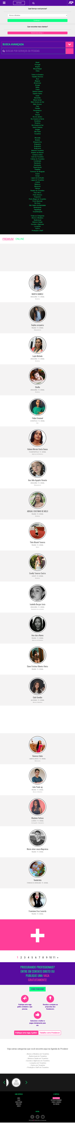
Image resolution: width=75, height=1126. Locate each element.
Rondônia (37, 121)
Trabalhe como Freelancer (49, 1033)
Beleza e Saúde (37, 222)
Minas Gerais (37, 100)
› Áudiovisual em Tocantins (37, 1056)
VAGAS (18, 1100)
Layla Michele (37, 356)
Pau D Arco (37, 193)
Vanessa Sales (37, 755)
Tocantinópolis (37, 212)
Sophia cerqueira (37, 325)
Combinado (37, 161)
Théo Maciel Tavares (37, 542)
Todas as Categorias (37, 216)
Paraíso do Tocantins (37, 190)
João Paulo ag (37, 787)
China (37, 71)
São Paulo (37, 131)
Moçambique (37, 69)
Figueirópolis (37, 167)
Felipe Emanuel (37, 418)
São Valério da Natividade (37, 205)
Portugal (37, 64)
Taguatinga (37, 209)
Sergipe (37, 129)
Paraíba (37, 108)
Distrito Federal (37, 91)
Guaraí (37, 174)
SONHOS (19, 1106)
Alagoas (37, 81)
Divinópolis (37, 165)
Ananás (37, 140)
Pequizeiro (37, 197)
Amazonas (37, 83)
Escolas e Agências (37, 224)
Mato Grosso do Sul (37, 102)
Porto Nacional (37, 201)
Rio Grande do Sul (37, 125)
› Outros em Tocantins (37, 1065)
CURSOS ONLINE (18, 1102)
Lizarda (37, 182)
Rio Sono (37, 203)
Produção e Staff (37, 230)
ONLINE (20, 239)
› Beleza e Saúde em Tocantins (37, 1058)
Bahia (37, 87)
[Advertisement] (37, 257)
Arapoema (37, 148)
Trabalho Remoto (37, 77)
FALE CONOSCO (56, 1104)
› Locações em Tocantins (37, 1063)
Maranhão (37, 98)
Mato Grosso (37, 104)
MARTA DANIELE (37, 294)
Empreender (43, 1120)
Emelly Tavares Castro (37, 573)
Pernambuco (37, 110)
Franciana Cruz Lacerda (37, 911)
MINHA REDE (18, 1104)
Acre (37, 79)
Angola (37, 67)
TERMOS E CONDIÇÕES (56, 1102)
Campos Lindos (37, 155)
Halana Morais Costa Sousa (37, 449)
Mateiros (37, 184)
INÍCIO (18, 1098)
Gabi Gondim (37, 697)
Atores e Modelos (37, 218)
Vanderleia (37, 880)
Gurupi (37, 176)
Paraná (37, 115)
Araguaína (37, 144)
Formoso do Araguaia (37, 171)
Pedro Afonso (37, 195)
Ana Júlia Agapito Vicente (37, 480)
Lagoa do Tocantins (37, 180)
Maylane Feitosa (37, 818)
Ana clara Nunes (37, 635)
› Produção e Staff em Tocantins (37, 1067)
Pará (37, 106)
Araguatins (37, 146)
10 (50, 957)
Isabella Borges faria (37, 604)
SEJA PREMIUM (56, 1098)
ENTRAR (19, 3)
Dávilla (37, 387)
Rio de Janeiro (37, 117)
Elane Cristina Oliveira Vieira (37, 666)
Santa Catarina (37, 127)
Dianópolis (37, 163)
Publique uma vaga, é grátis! (26, 1033)
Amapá (37, 85)
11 (54, 957)
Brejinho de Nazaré (37, 152)
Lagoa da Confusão (37, 178)
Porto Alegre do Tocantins (37, 199)
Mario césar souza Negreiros (37, 849)
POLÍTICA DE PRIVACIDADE (56, 1100)
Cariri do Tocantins (37, 157)
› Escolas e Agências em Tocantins (37, 1061)
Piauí (37, 112)
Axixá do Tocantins (37, 150)
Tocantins (37, 134)
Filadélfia (37, 169)
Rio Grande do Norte (37, 119)
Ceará (37, 89)
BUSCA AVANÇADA (13, 44)
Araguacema (37, 142)
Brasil (37, 62)
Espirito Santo (37, 93)
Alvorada (37, 138)
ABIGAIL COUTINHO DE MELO (37, 511)
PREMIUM (8, 239)
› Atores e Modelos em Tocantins (37, 1054)
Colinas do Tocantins (37, 159)
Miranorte (37, 186)
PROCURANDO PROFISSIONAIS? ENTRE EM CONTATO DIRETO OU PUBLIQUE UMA (37, 973)
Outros (37, 228)
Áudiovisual (37, 220)
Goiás (37, 96)
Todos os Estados (37, 75)
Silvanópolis (37, 207)
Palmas (37, 188)
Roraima (37, 123)
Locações (37, 226)
